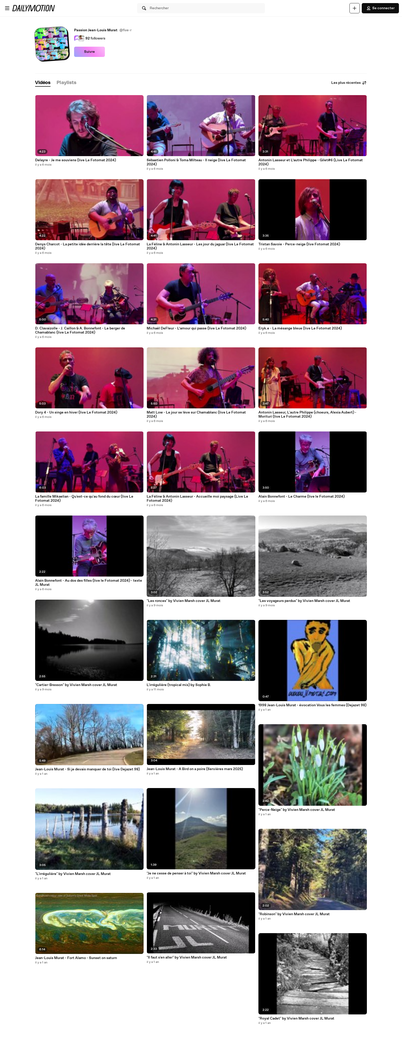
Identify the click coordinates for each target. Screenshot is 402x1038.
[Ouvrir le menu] (7, 8)
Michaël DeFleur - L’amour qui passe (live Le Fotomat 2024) (196, 328)
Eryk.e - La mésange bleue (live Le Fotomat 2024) (300, 328)
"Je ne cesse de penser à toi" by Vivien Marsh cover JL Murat (196, 873)
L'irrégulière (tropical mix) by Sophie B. (179, 685)
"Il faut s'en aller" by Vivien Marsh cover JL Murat (187, 957)
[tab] (43, 83)
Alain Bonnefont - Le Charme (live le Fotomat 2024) (301, 497)
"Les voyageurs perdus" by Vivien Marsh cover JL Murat (304, 601)
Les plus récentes (349, 82)
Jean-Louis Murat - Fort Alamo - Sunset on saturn (76, 958)
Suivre (89, 51)
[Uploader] (354, 8)
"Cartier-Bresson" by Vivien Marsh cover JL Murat (76, 685)
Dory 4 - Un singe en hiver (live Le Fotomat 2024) (76, 412)
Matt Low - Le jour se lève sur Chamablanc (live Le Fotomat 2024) (196, 414)
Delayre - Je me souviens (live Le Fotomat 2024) (75, 160)
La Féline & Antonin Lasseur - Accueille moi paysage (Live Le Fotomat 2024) (197, 499)
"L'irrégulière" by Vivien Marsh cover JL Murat (73, 874)
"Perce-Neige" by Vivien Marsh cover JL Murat (296, 810)
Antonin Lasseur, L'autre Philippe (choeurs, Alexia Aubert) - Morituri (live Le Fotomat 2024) (307, 414)
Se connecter (380, 8)
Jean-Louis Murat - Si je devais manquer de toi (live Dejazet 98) (87, 769)
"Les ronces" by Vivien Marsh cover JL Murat (183, 601)
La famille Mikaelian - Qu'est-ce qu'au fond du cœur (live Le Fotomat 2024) (84, 499)
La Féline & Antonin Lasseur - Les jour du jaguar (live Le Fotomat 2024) (200, 246)
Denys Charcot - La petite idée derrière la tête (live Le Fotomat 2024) (87, 246)
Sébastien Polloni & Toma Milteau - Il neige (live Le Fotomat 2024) (196, 162)
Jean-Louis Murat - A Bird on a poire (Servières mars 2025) (195, 769)
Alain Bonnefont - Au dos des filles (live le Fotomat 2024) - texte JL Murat (88, 583)
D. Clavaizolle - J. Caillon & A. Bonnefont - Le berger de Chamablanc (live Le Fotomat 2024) (80, 330)
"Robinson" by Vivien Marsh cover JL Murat (294, 914)
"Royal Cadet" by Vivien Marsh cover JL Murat (296, 1018)
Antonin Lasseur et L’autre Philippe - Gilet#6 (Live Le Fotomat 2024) (310, 162)
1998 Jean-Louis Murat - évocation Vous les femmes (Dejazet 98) (312, 705)
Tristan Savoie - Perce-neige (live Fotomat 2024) (299, 244)
